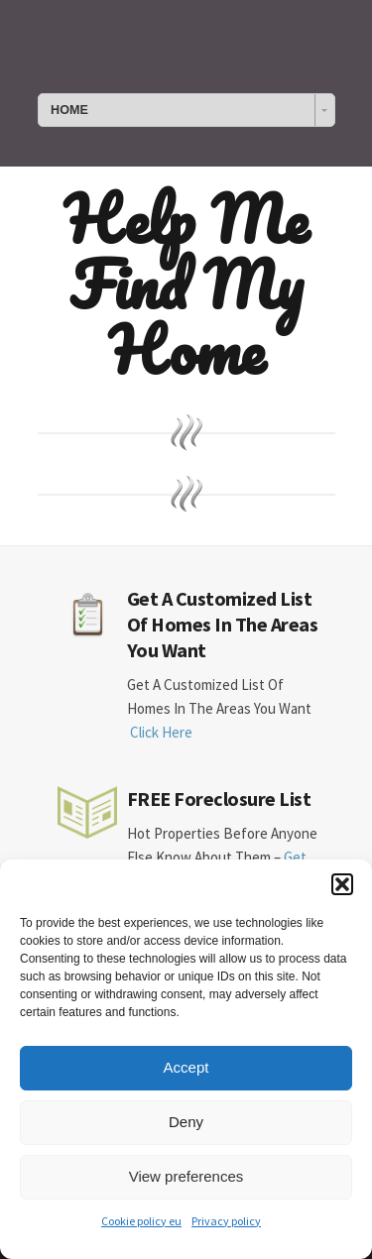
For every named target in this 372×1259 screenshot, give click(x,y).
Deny (186, 1121)
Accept (186, 1067)
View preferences (186, 1176)
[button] (342, 884)
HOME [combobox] (69, 110)
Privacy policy (226, 1220)
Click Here (161, 732)
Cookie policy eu (141, 1220)
